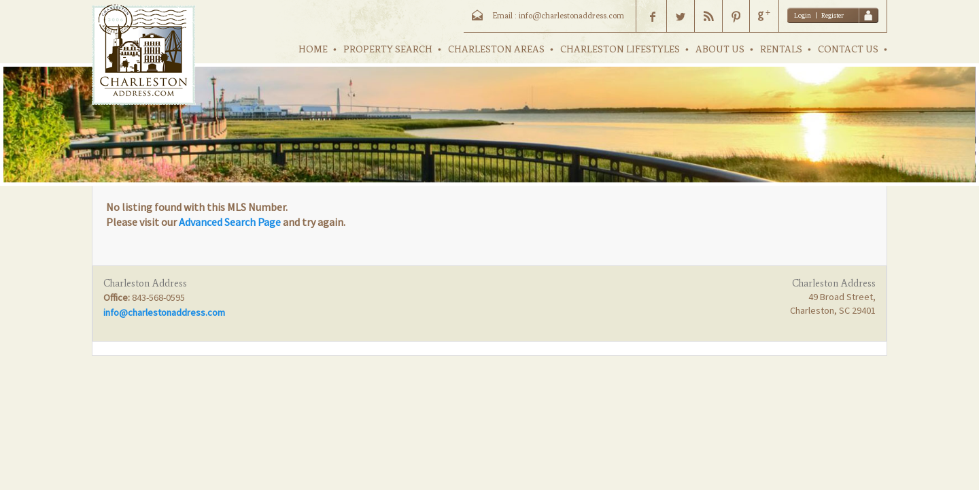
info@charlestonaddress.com (164, 312)
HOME (313, 49)
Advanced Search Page (230, 222)
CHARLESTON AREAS (496, 49)
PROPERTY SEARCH (387, 49)
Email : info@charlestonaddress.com (558, 15)
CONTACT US (848, 49)
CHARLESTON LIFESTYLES (620, 49)
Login (802, 15)
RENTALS (781, 49)
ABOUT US (719, 49)
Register (832, 15)
